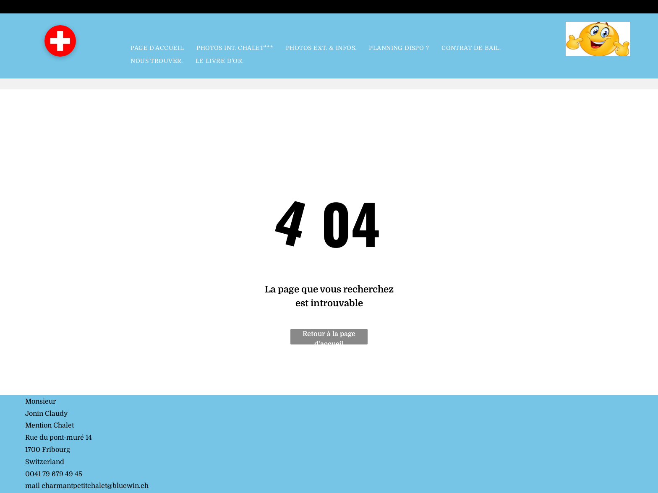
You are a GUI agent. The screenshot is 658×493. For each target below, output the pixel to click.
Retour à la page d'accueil (329, 337)
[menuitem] (157, 48)
